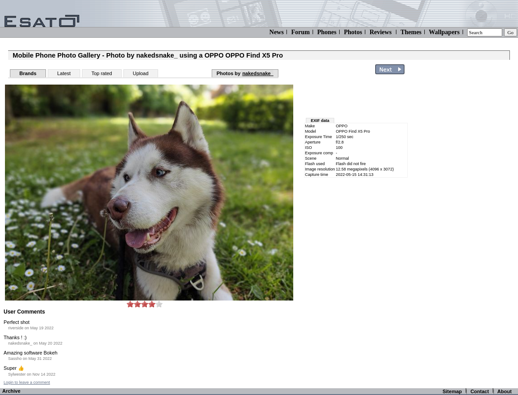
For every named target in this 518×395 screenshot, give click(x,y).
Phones (326, 32)
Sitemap (452, 391)
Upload (141, 73)
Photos (353, 32)
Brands (27, 73)
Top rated (101, 73)
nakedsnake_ (257, 73)
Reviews (380, 32)
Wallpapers (444, 32)
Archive (11, 391)
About (504, 391)
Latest (64, 73)
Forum (300, 32)
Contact (479, 391)
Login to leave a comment (27, 382)
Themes (411, 32)
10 (159, 304)
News (276, 32)
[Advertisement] (356, 98)
